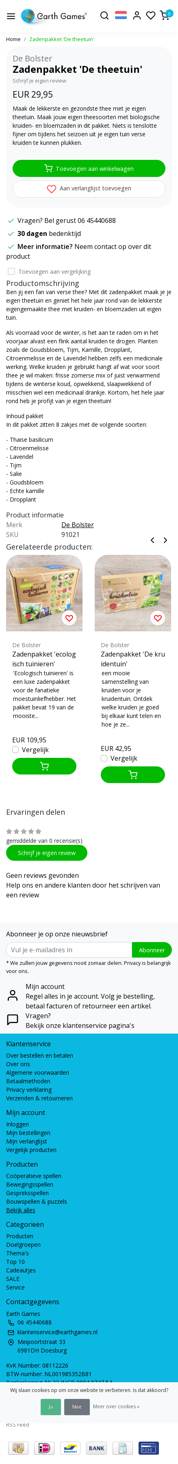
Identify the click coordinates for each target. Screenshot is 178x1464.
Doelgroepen (23, 1244)
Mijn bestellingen (28, 1133)
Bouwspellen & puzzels (36, 1201)
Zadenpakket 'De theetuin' (61, 39)
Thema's (17, 1253)
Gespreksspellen (27, 1193)
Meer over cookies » (116, 1406)
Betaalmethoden (28, 1081)
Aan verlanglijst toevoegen (89, 189)
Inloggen (17, 1124)
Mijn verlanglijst (26, 1141)
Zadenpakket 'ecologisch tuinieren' (44, 659)
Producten (19, 1236)
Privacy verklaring (29, 1089)
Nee (77, 1406)
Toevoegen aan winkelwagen (89, 168)
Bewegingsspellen (29, 1184)
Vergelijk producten (31, 1150)
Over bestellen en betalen (39, 1055)
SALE (13, 1279)
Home (13, 39)
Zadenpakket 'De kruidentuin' (133, 659)
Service (15, 1287)
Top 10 (15, 1261)
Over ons (18, 1064)
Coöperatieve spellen (33, 1176)
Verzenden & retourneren (39, 1098)
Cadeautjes (21, 1270)
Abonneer (152, 950)
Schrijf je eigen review (39, 80)
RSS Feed (17, 1424)
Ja (51, 1406)
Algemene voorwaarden (37, 1072)
